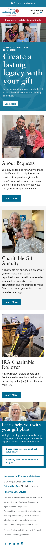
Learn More (10, 103)
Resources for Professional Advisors (22, 476)
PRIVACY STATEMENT (15, 491)
